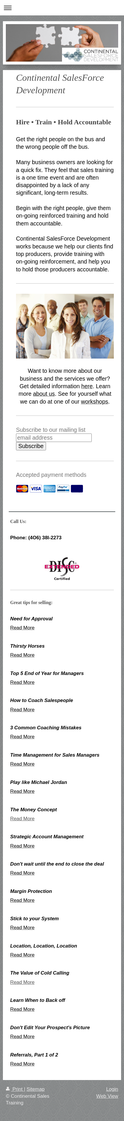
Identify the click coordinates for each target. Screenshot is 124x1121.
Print (15, 1089)
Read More (22, 818)
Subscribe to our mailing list (50, 430)
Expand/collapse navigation (62, 7)
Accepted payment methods (51, 475)
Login (112, 1089)
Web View (107, 1096)
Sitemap (35, 1089)
